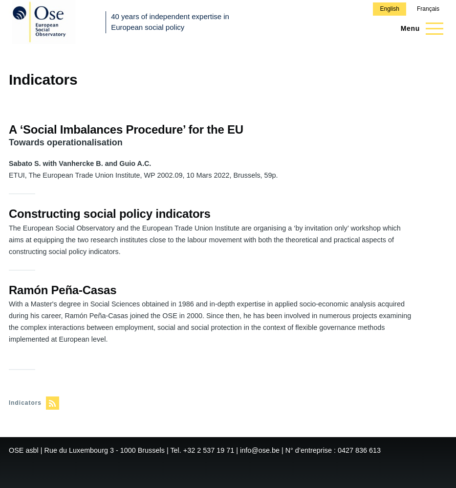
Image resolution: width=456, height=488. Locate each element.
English (389, 8)
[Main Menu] (419, 28)
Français (428, 8)
